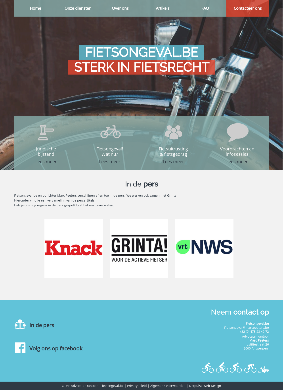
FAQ (205, 8)
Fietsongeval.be (112, 386)
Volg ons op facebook (55, 348)
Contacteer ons (248, 8)
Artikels (163, 8)
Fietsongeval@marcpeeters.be (246, 327)
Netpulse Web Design (205, 386)
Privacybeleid (137, 386)
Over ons (120, 8)
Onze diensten (78, 8)
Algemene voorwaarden (167, 386)
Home (35, 8)
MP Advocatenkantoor (81, 386)
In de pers (41, 325)
